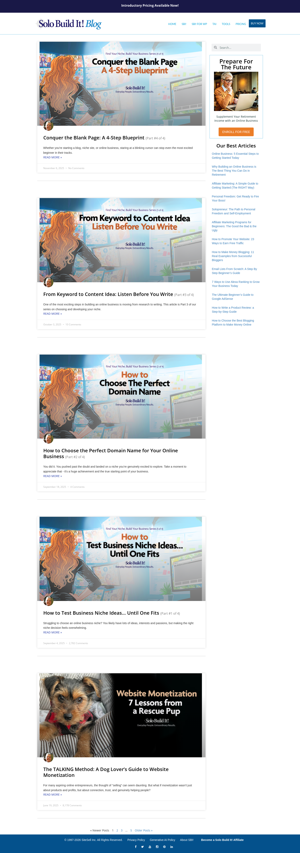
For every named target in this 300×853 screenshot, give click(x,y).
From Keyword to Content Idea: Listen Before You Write (118, 294)
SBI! (184, 24)
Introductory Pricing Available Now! (150, 5)
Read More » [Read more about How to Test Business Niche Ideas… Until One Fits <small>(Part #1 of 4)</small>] (52, 632)
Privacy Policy (136, 840)
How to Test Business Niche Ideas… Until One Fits (111, 612)
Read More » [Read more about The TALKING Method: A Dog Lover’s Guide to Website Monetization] (52, 794)
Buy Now (257, 23)
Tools (226, 24)
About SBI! (186, 840)
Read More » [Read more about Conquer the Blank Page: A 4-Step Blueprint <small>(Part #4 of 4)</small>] (52, 157)
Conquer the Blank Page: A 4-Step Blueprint (104, 137)
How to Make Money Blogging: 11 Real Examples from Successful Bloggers (233, 256)
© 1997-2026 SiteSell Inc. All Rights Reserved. (93, 840)
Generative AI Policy (162, 840)
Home (172, 24)
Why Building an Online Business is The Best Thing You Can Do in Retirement (234, 170)
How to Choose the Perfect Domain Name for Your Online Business (110, 453)
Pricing (241, 24)
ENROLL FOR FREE (236, 132)
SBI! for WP (199, 24)
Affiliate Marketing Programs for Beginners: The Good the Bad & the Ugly (234, 226)
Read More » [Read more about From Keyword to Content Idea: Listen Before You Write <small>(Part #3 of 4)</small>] (52, 313)
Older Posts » (144, 830)
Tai (214, 24)
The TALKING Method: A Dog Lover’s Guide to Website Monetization (106, 772)
